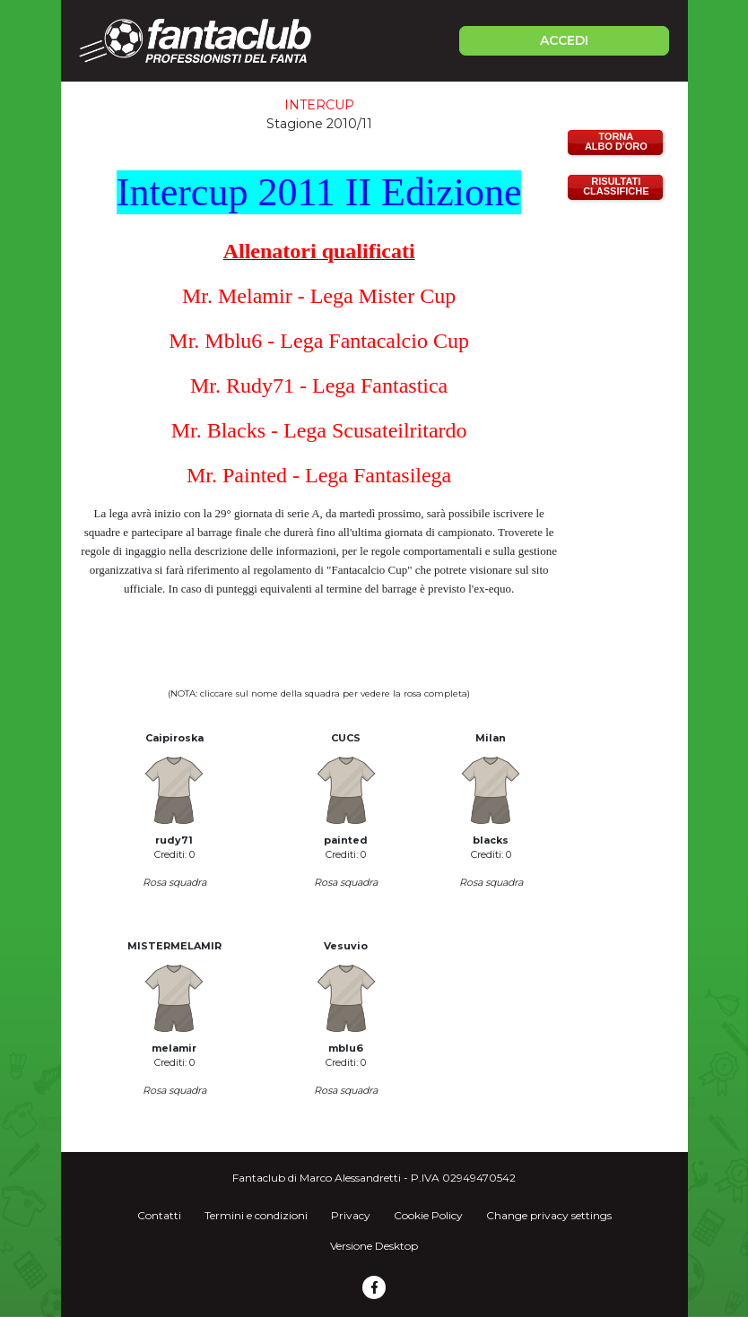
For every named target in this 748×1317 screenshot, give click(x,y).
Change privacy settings (549, 1215)
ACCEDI (564, 40)
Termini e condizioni (256, 1215)
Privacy (350, 1215)
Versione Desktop (374, 1245)
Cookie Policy (428, 1215)
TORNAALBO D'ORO (616, 141)
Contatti (159, 1215)
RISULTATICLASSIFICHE (615, 186)
